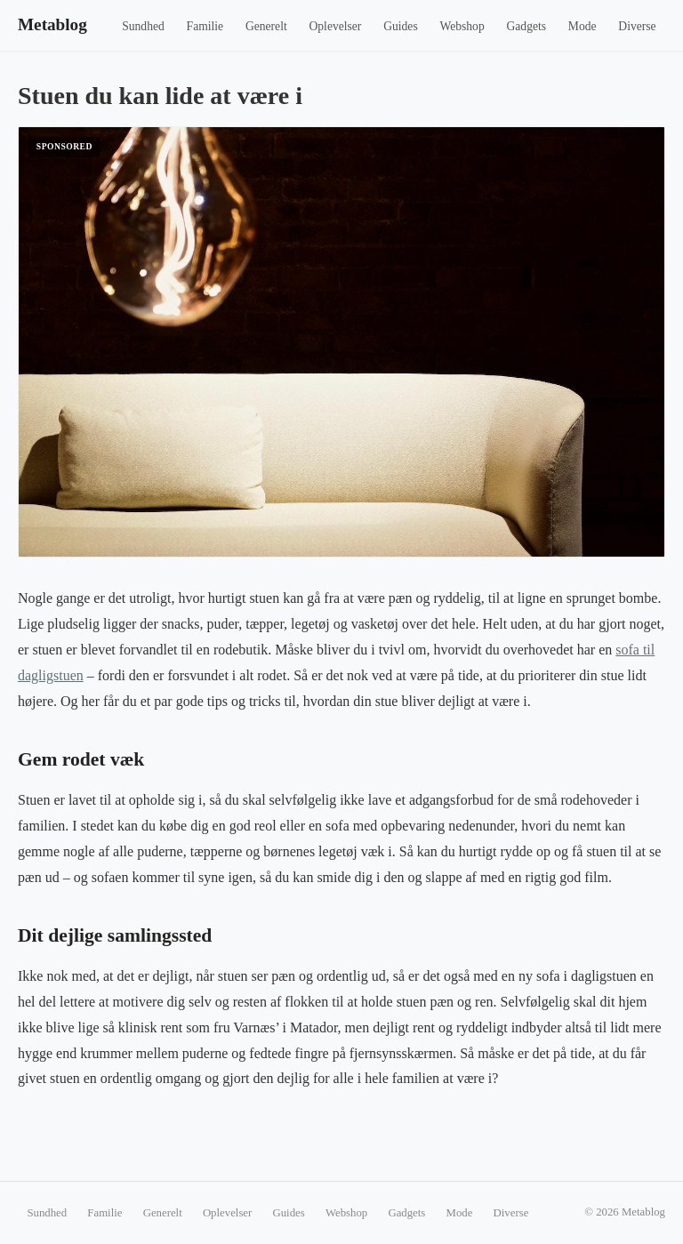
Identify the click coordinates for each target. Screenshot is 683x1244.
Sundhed (143, 26)
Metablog (52, 24)
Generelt (266, 26)
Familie (205, 26)
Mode (582, 26)
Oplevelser (335, 26)
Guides (400, 26)
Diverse (636, 26)
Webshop (461, 26)
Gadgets (527, 26)
